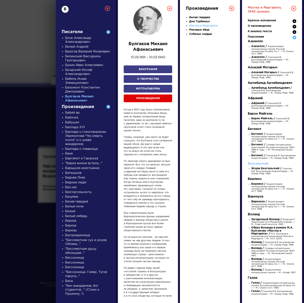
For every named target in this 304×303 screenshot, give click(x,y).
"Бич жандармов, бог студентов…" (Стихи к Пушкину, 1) (82, 289)
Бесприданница (77, 235)
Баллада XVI (75, 127)
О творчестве (148, 79)
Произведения (148, 98)
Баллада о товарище (81, 149)
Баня (69, 153)
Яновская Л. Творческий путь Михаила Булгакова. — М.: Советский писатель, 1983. (273, 222)
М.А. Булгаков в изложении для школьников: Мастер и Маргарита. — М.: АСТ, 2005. (272, 233)
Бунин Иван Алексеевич (84, 65)
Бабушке (72, 122)
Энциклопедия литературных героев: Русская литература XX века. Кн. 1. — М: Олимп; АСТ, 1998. (272, 50)
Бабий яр (72, 112)
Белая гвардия (76, 201)
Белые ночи (74, 206)
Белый (70, 211)
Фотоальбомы (148, 89)
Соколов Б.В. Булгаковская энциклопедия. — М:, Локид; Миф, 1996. (270, 121)
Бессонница (74, 257)
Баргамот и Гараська (81, 158)
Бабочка (71, 117)
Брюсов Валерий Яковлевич (87, 51)
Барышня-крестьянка (82, 168)
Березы (71, 230)
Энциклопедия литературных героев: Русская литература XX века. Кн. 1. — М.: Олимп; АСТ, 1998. (272, 205)
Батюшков (73, 173)
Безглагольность (78, 192)
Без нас (71, 187)
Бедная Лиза (75, 177)
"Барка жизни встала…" (83, 163)
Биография (148, 69)
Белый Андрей (76, 46)
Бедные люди (75, 182)
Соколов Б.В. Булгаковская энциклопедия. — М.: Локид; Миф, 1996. (270, 59)
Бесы (69, 281)
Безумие (71, 196)
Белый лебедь (76, 216)
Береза (70, 220)
